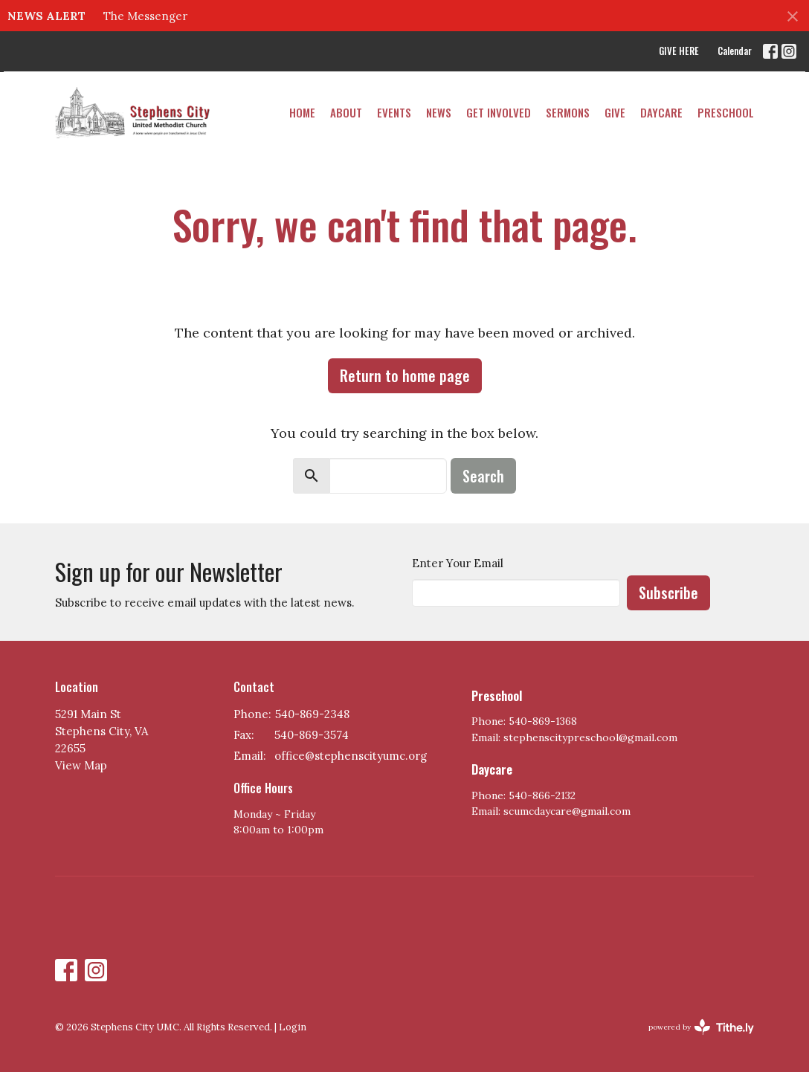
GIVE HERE (679, 50)
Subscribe (668, 592)
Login (292, 1027)
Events (394, 112)
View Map (81, 765)
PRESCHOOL (725, 112)
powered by (701, 1027)
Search (483, 476)
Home (302, 112)
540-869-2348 (312, 714)
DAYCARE (661, 112)
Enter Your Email (457, 563)
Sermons (568, 112)
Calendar (735, 50)
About (346, 112)
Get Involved (498, 112)
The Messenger (145, 16)
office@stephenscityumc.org (350, 756)
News (438, 112)
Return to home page (405, 375)
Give (615, 112)
